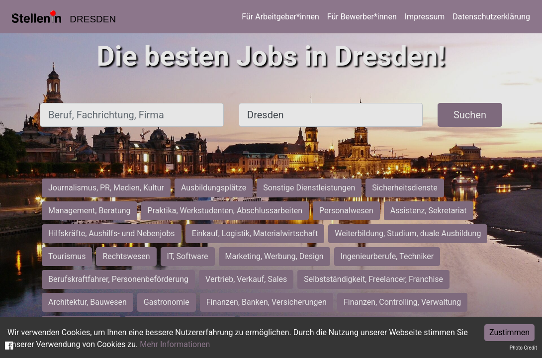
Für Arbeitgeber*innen (280, 16)
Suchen (469, 115)
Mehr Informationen (175, 344)
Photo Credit (523, 348)
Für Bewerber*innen (362, 16)
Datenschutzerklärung (491, 16)
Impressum (425, 16)
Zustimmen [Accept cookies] (509, 332)
